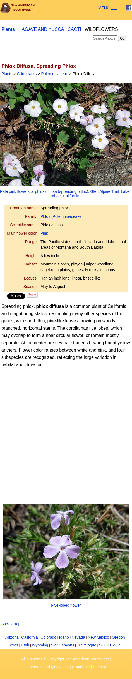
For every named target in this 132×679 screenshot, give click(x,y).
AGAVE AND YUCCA (43, 29)
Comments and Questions (46, 667)
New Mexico (98, 637)
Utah (25, 645)
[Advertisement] (52, 428)
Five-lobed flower (66, 605)
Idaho (64, 637)
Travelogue (87, 645)
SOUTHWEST (111, 645)
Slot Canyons (62, 645)
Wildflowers (27, 73)
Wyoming (40, 645)
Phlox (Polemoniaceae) (60, 216)
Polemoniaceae (54, 73)
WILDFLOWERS (101, 29)
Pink (44, 233)
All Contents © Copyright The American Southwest (65, 659)
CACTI (74, 29)
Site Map (101, 667)
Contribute (81, 667)
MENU (104, 8)
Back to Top (10, 624)
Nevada (78, 637)
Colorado (48, 637)
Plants (8, 29)
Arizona (11, 637)
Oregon (118, 637)
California (29, 637)
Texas (13, 645)
